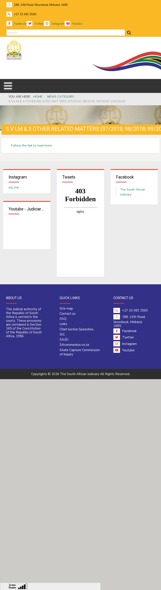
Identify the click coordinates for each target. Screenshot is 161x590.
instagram (54, 24)
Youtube (73, 24)
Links (63, 324)
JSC (62, 334)
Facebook (16, 24)
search (6, 29)
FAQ (63, 318)
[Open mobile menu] (8, 86)
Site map (66, 308)
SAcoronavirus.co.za (74, 344)
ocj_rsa (14, 187)
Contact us (68, 313)
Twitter (35, 24)
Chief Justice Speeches (77, 329)
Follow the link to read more (31, 145)
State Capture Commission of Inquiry (80, 352)
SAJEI (64, 339)
